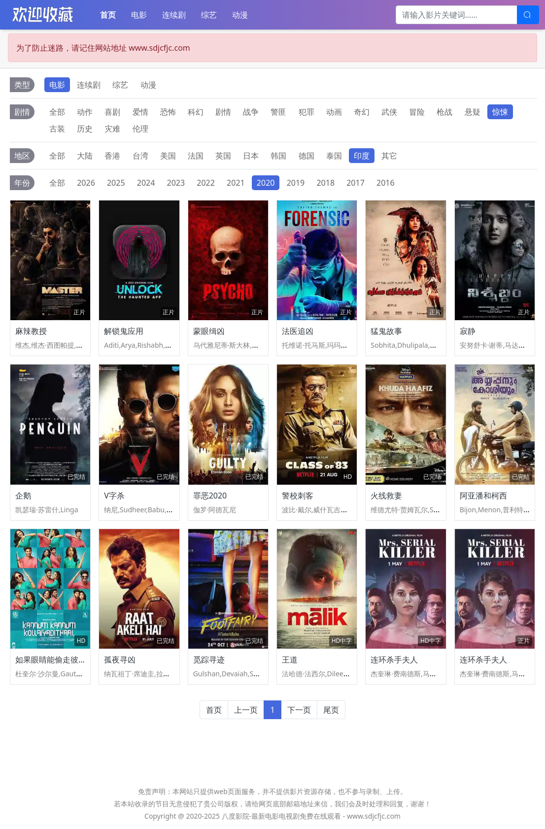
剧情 (223, 111)
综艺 (209, 14)
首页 (108, 14)
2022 (206, 182)
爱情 (140, 111)
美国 (168, 155)
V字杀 (114, 495)
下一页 (299, 709)
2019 (296, 182)
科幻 (196, 111)
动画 (334, 111)
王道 (290, 659)
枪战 (444, 111)
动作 (85, 111)
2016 (385, 182)
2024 (146, 182)
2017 (355, 182)
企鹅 (23, 495)
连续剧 (174, 14)
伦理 (140, 128)
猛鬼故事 (386, 331)
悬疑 (472, 111)
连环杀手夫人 (394, 659)
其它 (389, 155)
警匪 (278, 111)
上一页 (246, 709)
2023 (176, 182)
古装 (57, 128)
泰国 (334, 155)
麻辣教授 (31, 331)
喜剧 (112, 111)
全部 (57, 111)
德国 (306, 155)
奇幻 (362, 111)
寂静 (468, 331)
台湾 (140, 155)
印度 (362, 155)
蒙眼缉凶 (209, 331)
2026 (86, 182)
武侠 (389, 111)
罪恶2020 (210, 495)
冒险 (417, 111)
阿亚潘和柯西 (483, 495)
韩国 (278, 155)
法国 (196, 155)
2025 (116, 182)
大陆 (85, 155)
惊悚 (500, 111)
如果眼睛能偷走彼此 (50, 659)
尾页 (331, 709)
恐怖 (168, 111)
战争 (251, 111)
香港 (112, 155)
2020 (266, 182)
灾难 (112, 128)
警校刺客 (297, 495)
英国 (223, 155)
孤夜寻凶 (120, 659)
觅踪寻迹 (209, 659)
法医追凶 (297, 331)
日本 (251, 155)
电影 (139, 14)
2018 (325, 182)
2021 (236, 182)
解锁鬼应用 (123, 331)
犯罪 (306, 111)
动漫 (240, 14)
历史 (85, 128)
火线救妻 (386, 495)
